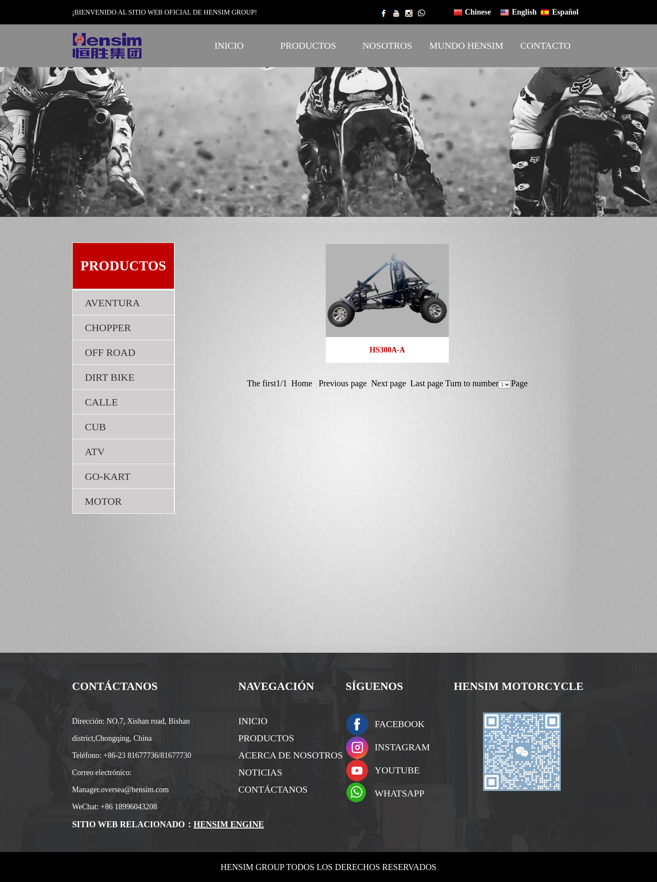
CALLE (101, 402)
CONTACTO (545, 45)
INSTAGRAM (402, 747)
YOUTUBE (397, 770)
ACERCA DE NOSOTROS (291, 755)
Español (565, 12)
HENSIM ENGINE (229, 824)
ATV (95, 451)
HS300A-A (387, 350)
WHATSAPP (399, 793)
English (524, 12)
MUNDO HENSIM (467, 45)
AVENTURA (112, 302)
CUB (95, 426)
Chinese (478, 12)
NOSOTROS (387, 45)
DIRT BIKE (110, 377)
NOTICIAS (261, 772)
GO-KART (108, 476)
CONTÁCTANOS (273, 789)
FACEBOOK (400, 724)
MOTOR (103, 501)
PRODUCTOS (308, 45)
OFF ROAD (110, 352)
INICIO (229, 45)
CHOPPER (108, 327)
